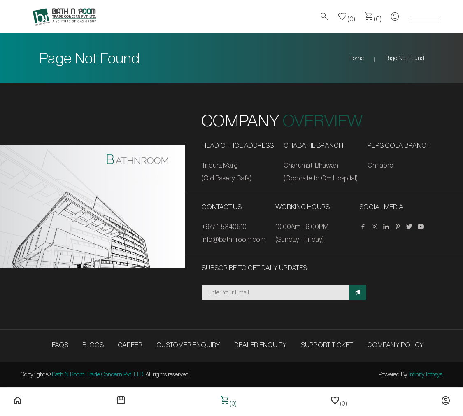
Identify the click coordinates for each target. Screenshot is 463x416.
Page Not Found (404, 58)
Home (356, 58)
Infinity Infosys (425, 374)
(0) (346, 16)
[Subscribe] (357, 292)
